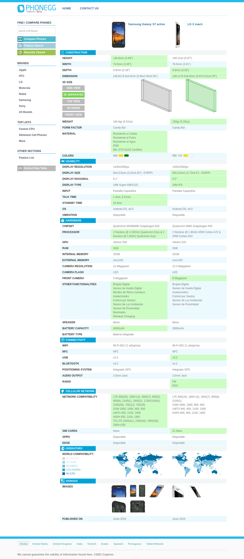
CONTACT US (89, 8)
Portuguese (135, 544)
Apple (22, 70)
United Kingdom (62, 544)
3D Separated (73, 94)
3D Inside (73, 108)
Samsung (25, 100)
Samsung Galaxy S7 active (146, 24)
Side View (73, 88)
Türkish (91, 544)
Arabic (105, 544)
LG (21, 82)
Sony (22, 106)
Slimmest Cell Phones (33, 135)
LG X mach (195, 24)
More (22, 141)
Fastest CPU (27, 129)
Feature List (26, 157)
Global (23, 544)
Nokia (22, 94)
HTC (21, 76)
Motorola (24, 88)
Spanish (118, 544)
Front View (73, 114)
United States (40, 544)
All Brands (25, 112)
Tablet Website (154, 544)
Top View (73, 101)
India (79, 544)
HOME (66, 8)
